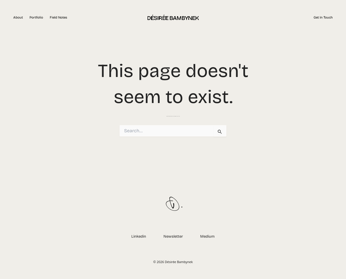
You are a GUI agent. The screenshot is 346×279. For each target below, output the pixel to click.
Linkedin (138, 236)
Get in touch (323, 17)
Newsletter (173, 236)
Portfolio (36, 17)
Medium (207, 236)
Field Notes (58, 17)
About (18, 17)
